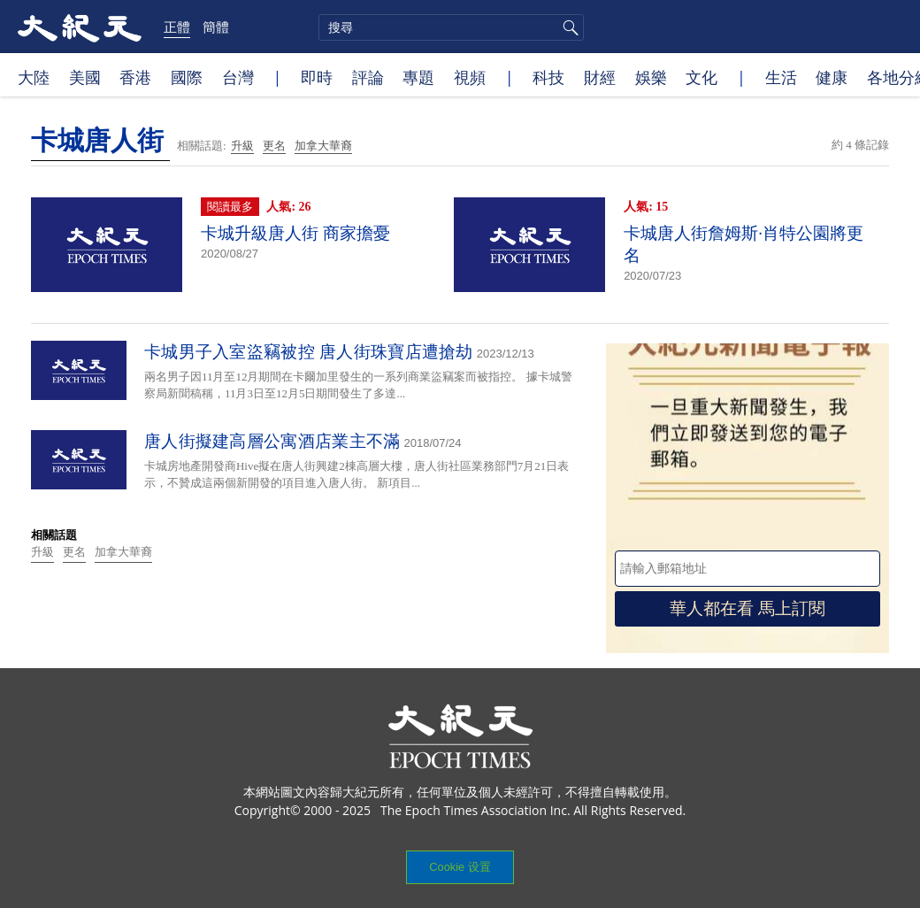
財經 (600, 77)
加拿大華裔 (323, 145)
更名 (274, 145)
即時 (317, 77)
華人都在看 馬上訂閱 (747, 608)
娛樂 (651, 77)
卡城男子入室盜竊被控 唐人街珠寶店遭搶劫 (308, 351)
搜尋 (568, 27)
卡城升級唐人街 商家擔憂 (295, 233)
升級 (242, 145)
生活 (781, 77)
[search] (451, 27)
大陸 (34, 77)
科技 (548, 77)
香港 (135, 77)
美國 (85, 77)
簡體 (216, 26)
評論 (368, 77)
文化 (701, 77)
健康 (831, 77)
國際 (187, 77)
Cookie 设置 (459, 866)
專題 (418, 77)
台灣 (238, 77)
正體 (177, 26)
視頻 (470, 77)
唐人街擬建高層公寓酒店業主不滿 (272, 441)
